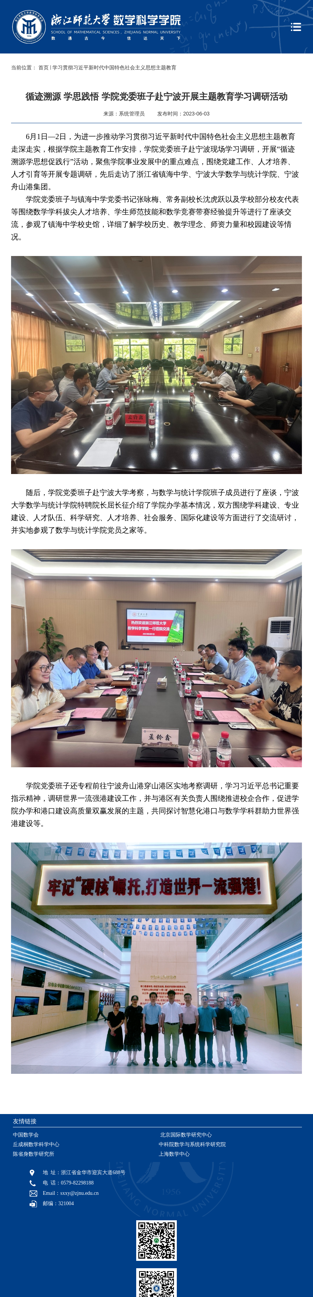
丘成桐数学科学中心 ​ (37, 1144)
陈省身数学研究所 (33, 1154)
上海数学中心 (174, 1154)
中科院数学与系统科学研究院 (192, 1144)
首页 (43, 67)
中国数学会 (26, 1135)
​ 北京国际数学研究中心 (185, 1135)
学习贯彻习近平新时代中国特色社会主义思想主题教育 (114, 67)
